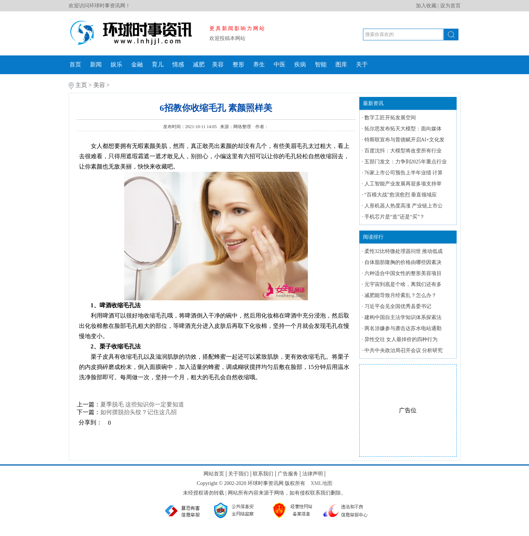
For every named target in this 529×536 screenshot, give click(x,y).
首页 (75, 64)
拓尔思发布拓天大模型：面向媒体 (403, 128)
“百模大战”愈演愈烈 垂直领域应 (400, 195)
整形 (238, 64)
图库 (341, 64)
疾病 (300, 64)
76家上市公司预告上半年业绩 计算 (403, 172)
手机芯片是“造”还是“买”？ (394, 217)
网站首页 (214, 474)
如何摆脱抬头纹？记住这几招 (138, 412)
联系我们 (263, 474)
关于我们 (238, 474)
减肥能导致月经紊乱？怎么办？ (400, 295)
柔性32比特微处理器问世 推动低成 (403, 251)
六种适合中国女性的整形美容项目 (403, 273)
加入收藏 (426, 5)
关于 (362, 64)
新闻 (96, 64)
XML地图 (321, 483)
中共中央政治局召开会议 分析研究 (403, 350)
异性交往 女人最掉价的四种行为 (401, 339)
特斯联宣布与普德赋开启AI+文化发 (404, 139)
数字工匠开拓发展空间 (390, 117)
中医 (279, 64)
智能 (321, 64)
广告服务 (288, 474)
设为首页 (450, 5)
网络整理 (242, 126)
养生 (259, 64)
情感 (178, 64)
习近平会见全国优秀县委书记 (397, 306)
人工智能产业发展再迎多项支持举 (403, 183)
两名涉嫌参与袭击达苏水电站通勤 (403, 328)
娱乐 (116, 64)
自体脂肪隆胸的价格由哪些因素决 (403, 262)
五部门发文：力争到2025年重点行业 (405, 161)
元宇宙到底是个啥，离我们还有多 (403, 284)
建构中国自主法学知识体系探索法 (403, 317)
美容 (218, 64)
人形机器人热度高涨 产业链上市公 (403, 206)
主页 (81, 85)
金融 (137, 64)
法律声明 (312, 474)
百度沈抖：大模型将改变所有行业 (403, 150)
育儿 (157, 64)
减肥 (199, 64)
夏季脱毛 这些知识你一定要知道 (142, 404)
